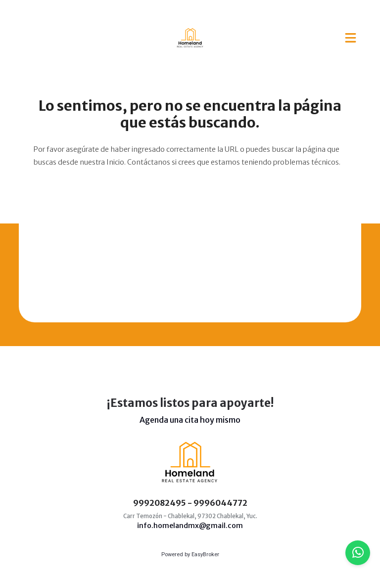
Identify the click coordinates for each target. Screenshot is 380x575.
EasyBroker (205, 554)
